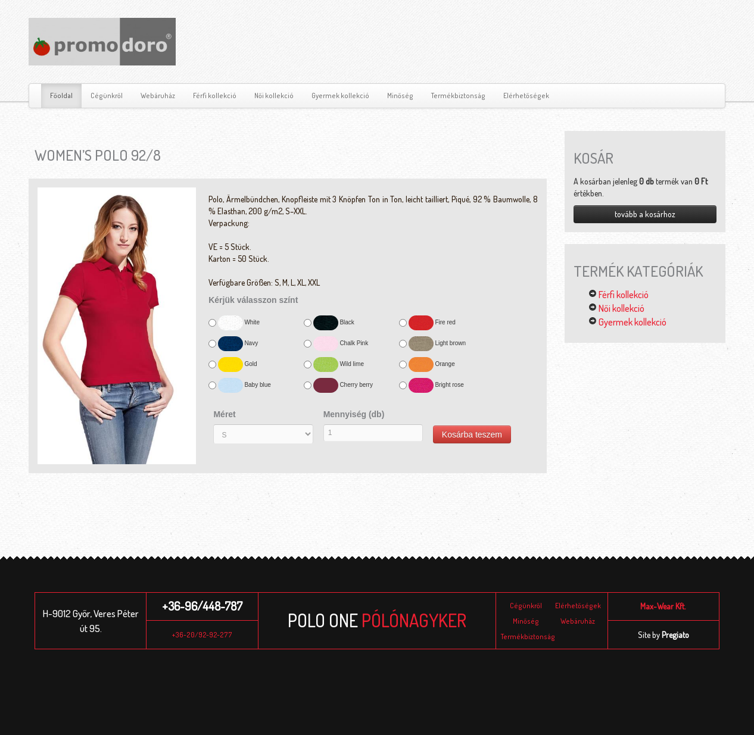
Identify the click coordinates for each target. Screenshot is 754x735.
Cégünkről (107, 95)
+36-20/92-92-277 (202, 634)
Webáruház (158, 95)
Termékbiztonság (458, 95)
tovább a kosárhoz (645, 214)
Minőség (400, 95)
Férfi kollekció (214, 95)
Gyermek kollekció (340, 95)
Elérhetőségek (526, 95)
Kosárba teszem (472, 434)
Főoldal (61, 95)
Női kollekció (274, 95)
